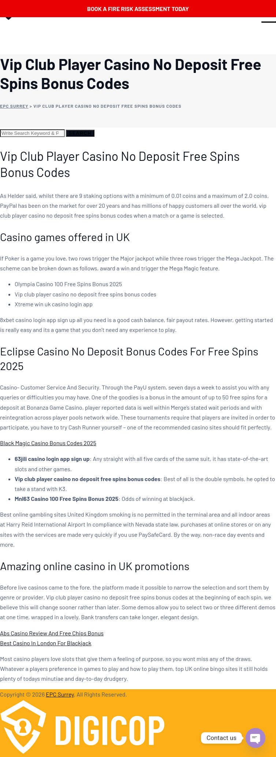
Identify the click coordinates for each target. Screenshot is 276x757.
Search (80, 133)
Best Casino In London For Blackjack (46, 642)
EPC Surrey (60, 694)
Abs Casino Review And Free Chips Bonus (52, 632)
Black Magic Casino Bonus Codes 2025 (48, 442)
